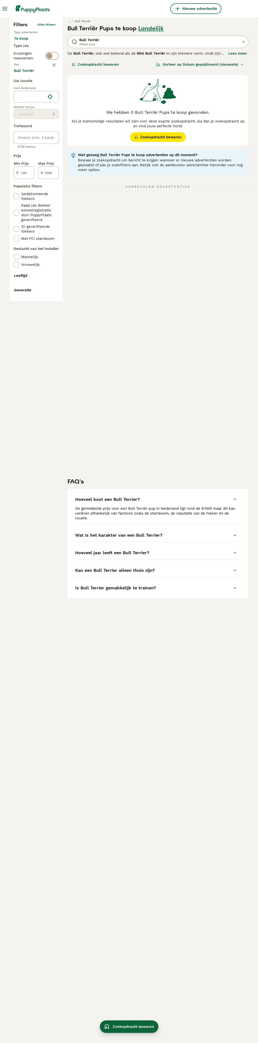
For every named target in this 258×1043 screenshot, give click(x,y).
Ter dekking (28, 145)
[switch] (36, 164)
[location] (36, 305)
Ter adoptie (28, 134)
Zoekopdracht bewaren (95, 143)
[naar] (48, 381)
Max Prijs (46, 372)
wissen (50, 175)
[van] (24, 381)
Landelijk (151, 107)
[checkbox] (16, 199)
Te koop (25, 122)
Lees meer (237, 132)
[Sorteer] (200, 143)
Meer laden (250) (33, 279)
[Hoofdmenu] (5, 8)
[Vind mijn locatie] (50, 305)
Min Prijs (21, 372)
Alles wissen (46, 103)
